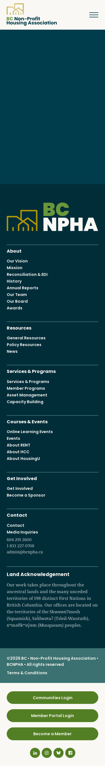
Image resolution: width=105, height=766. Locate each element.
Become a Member (52, 734)
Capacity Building (25, 402)
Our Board (17, 301)
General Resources (26, 338)
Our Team (17, 294)
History (14, 281)
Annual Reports (22, 288)
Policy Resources (24, 344)
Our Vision (17, 261)
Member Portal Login (52, 715)
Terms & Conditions (27, 673)
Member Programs (26, 388)
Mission (14, 268)
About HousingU (23, 458)
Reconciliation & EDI (27, 274)
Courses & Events (27, 421)
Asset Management (27, 395)
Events (13, 438)
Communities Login (53, 698)
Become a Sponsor (26, 495)
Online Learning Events (30, 431)
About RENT (18, 445)
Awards (14, 308)
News (12, 351)
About (14, 250)
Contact (17, 514)
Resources (19, 327)
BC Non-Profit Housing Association (32, 14)
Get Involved (22, 478)
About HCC (18, 452)
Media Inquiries (52, 542)
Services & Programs (31, 370)
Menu (89, 15)
